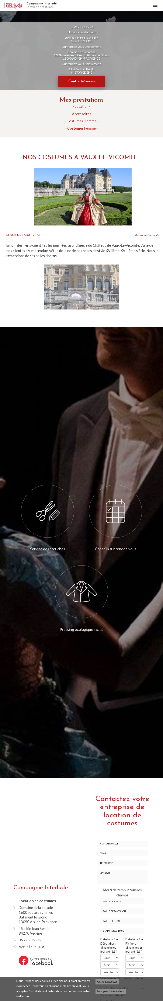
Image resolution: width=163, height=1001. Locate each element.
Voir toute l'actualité (147, 235)
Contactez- (81, 81)
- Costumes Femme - (81, 128)
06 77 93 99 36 (83, 26)
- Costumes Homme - (81, 121)
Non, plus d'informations (110, 991)
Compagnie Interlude (87, 5)
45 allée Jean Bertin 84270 (81, 70)
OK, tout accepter (107, 981)
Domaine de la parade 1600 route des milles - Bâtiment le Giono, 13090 (81, 55)
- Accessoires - (81, 114)
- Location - (81, 106)
